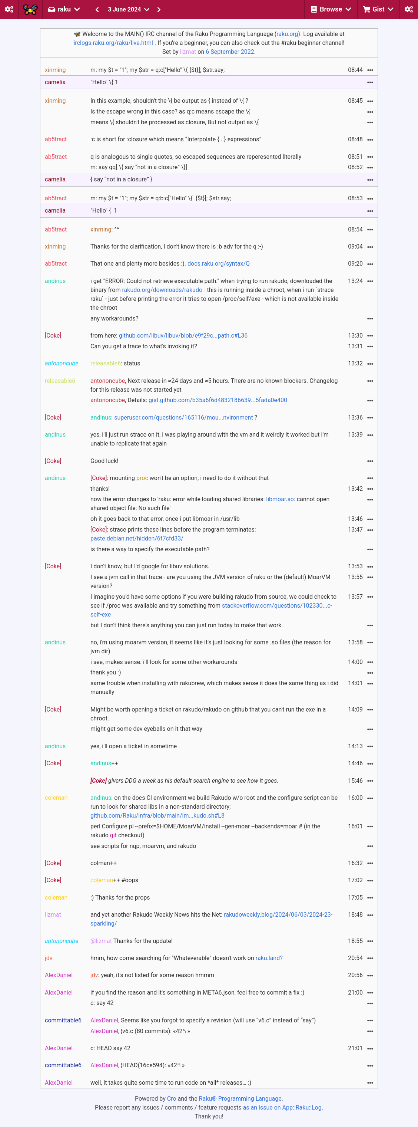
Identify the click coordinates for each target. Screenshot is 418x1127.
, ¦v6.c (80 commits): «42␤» (140, 1031)
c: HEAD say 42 (110, 1048)
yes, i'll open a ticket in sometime (133, 746)
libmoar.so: (280, 499)
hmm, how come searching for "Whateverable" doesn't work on (186, 958)
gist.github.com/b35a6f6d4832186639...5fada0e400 (218, 400)
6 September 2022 (230, 51)
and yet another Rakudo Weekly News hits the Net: (211, 919)
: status (115, 363)
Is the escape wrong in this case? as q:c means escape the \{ (170, 111)
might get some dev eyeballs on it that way (146, 728)
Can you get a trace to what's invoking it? (143, 346)
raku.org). (289, 33)
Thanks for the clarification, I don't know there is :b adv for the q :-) (176, 246)
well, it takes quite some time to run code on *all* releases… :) (170, 1082)
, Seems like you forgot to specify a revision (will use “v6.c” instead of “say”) (203, 1020)
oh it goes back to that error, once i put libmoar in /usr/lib (165, 518)
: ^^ (104, 229)
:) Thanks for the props (120, 897)
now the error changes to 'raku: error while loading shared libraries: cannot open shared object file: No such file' (209, 504)
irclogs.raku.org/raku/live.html (113, 42)
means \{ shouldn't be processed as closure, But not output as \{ (174, 122)
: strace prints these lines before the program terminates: (173, 534)
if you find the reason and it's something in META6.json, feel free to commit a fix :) (197, 992)
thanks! (100, 488)
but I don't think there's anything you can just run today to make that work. (186, 625)
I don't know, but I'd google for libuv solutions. (149, 566)
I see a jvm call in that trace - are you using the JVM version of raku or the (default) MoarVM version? (210, 581)
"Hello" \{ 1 (104, 82)
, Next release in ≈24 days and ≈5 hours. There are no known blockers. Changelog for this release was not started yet (214, 385)
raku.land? (269, 958)
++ (104, 763)
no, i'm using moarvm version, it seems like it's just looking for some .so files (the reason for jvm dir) (210, 647)
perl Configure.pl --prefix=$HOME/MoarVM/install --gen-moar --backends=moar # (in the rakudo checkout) (205, 831)
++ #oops (114, 880)
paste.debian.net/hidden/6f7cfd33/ (136, 538)
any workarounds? (114, 318)
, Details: (188, 400)
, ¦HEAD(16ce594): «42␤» (137, 1065)
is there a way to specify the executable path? (149, 549)
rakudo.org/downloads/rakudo (162, 289)
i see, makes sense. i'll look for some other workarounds (163, 662)
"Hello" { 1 (103, 210)
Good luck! (104, 460)
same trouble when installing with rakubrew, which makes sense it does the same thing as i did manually (214, 688)
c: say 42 (102, 1002)
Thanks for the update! (131, 940)
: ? (173, 417)
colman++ (103, 863)
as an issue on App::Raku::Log (282, 1107)
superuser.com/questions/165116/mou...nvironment (183, 417)
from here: (169, 335)
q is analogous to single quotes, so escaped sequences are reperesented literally (195, 156)
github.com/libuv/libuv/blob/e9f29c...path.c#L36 (183, 335)
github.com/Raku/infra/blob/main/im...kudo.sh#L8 (157, 815)
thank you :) (105, 672)
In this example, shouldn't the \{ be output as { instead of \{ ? (169, 100)
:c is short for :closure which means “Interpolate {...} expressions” (175, 139)
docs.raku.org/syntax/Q (219, 263)
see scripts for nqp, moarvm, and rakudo (143, 846)
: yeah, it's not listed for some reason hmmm (152, 975)
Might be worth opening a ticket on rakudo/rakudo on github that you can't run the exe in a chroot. (208, 714)
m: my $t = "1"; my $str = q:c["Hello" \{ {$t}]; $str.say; (157, 69)
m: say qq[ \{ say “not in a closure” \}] (138, 167)
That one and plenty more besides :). (170, 263)
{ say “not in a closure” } (121, 179)
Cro (171, 1098)
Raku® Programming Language (240, 1098)
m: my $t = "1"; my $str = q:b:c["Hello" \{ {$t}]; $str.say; (160, 198)
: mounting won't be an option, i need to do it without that (179, 478)
